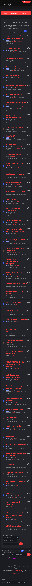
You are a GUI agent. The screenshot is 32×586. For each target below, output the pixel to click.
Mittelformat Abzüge (13, 526)
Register (26, 1)
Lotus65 (17, 201)
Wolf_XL (14, 224)
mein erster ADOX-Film (14, 75)
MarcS (16, 50)
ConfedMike (18, 69)
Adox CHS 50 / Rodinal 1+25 (16, 240)
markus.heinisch (19, 106)
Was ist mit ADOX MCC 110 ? (16, 445)
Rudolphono (18, 428)
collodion (17, 495)
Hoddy (13, 439)
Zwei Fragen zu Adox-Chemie (16, 319)
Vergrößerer (10, 436)
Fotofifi (16, 222)
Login (17, 1)
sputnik (13, 203)
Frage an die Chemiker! (14, 67)
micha (16, 87)
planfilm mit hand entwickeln (16, 85)
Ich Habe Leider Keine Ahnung (16, 311)
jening (16, 402)
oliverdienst (17, 368)
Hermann (14, 381)
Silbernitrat (10, 493)
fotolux (16, 96)
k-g (16, 446)
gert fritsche (18, 119)
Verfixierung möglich (13, 182)
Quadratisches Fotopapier (15, 174)
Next (19, 33)
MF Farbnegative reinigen (15, 409)
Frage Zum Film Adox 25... (15, 473)
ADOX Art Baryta (11, 144)
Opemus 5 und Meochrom (15, 127)
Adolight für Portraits (13, 426)
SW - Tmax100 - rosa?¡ (14, 94)
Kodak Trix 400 (11, 200)
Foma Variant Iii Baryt (13, 155)
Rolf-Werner (18, 321)
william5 (17, 304)
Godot (13, 70)
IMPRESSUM (16, 573)
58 (14, 33)
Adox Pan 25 (10, 136)
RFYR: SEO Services (17, 570)
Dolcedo (13, 528)
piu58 (16, 233)
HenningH (17, 77)
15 (5, 33)
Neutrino (17, 519)
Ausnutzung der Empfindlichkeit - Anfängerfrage (12, 261)
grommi (14, 186)
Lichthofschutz (11, 417)
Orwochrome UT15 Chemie (15, 191)
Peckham (14, 404)
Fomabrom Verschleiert (14, 58)
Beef (16, 212)
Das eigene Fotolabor (13, 220)
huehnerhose (15, 79)
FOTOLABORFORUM (14, 13)
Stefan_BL (14, 51)
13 (21, 31)
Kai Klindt (17, 390)
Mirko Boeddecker (19, 146)
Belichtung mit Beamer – (14, 48)
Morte (13, 412)
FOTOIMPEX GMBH (16, 572)
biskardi (17, 265)
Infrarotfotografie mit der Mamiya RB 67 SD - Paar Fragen (15, 515)
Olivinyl (16, 485)
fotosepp (17, 457)
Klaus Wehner (15, 323)
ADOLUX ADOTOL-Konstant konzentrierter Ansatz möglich (15, 364)
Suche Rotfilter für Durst (14, 302)
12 (18, 31)
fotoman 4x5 (10, 464)
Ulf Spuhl (17, 167)
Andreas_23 (15, 108)
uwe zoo (17, 241)
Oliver (12, 193)
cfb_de (13, 97)
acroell (16, 138)
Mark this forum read (8, 535)
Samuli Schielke (15, 466)
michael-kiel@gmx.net (17, 41)
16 (9, 33)
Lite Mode (2, 579)
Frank (12, 285)
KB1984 (17, 411)
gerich (16, 276)
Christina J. (14, 176)
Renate (13, 370)
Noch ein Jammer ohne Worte (16, 283)
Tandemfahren (15, 214)
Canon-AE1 (17, 184)
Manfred (13, 156)
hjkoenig (17, 379)
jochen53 (14, 497)
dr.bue (13, 306)
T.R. (16, 40)
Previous (8, 31)
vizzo (12, 506)
